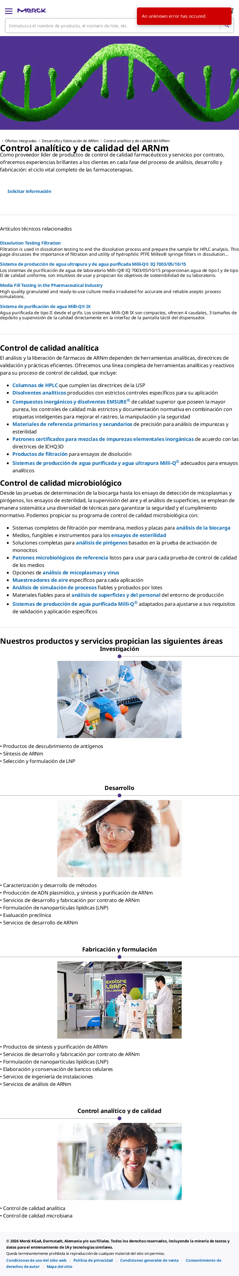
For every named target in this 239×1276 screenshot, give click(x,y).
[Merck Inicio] (31, 10)
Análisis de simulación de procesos (54, 587)
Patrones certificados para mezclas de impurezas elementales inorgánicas (103, 439)
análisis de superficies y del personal (116, 594)
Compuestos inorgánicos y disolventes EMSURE (71, 401)
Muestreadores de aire (40, 580)
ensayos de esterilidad (138, 535)
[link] (36, 1260)
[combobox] (119, 25)
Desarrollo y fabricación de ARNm (70, 140)
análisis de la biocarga (203, 527)
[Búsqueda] (227, 25)
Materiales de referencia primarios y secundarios (72, 424)
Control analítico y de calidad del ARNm (137, 140)
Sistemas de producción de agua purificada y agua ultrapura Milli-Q (95, 463)
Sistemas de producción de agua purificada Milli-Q (75, 604)
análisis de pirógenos (102, 542)
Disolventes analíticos (39, 392)
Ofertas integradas (21, 140)
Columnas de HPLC (35, 385)
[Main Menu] (8, 10)
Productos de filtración (40, 454)
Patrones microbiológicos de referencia (60, 557)
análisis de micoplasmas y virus (81, 572)
